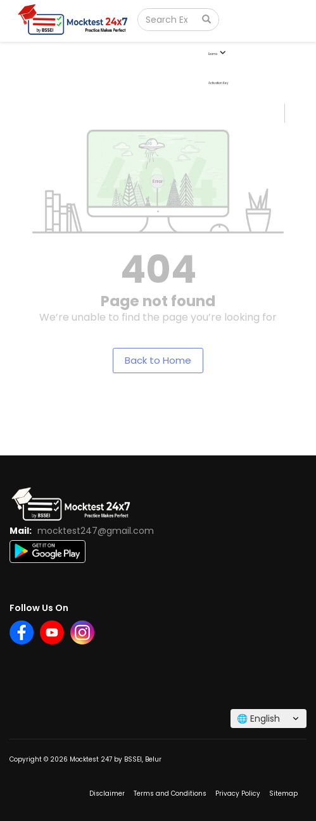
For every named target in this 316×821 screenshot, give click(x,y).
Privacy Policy (237, 793)
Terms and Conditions (170, 793)
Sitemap (283, 793)
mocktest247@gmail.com (95, 530)
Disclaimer (107, 793)
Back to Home (158, 360)
